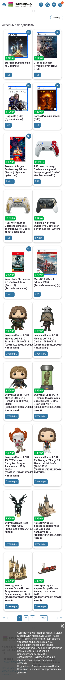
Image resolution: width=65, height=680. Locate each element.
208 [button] (43, 618)
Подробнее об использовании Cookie (38, 666)
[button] (4, 5)
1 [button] (19, 618)
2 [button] (26, 618)
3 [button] (32, 618)
